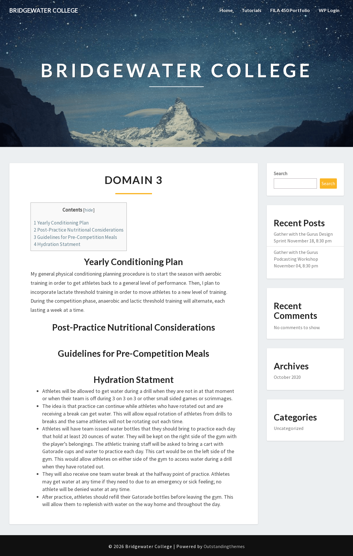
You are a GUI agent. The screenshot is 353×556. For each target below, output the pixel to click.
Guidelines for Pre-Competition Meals (75, 237)
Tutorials (251, 10)
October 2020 (287, 377)
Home (226, 10)
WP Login (329, 10)
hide (89, 210)
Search (280, 173)
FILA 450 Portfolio (290, 10)
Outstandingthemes (224, 546)
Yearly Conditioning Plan (61, 223)
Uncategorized (288, 428)
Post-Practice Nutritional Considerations (79, 230)
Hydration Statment (57, 244)
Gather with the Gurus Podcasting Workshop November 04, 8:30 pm (296, 259)
